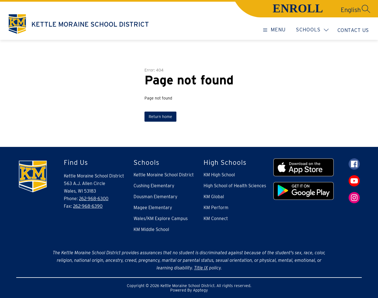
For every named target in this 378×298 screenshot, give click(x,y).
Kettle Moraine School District (164, 174)
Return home (160, 116)
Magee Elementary (153, 207)
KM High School (219, 174)
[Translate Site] (331, 10)
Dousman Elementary (156, 196)
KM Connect (216, 218)
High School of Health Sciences (235, 185)
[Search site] (366, 8)
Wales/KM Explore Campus (161, 218)
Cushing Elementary (154, 185)
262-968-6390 (87, 206)
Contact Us (353, 30)
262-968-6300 (93, 198)
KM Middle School (151, 229)
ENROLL (298, 8)
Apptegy (200, 290)
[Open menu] (273, 29)
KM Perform (216, 207)
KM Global (214, 196)
